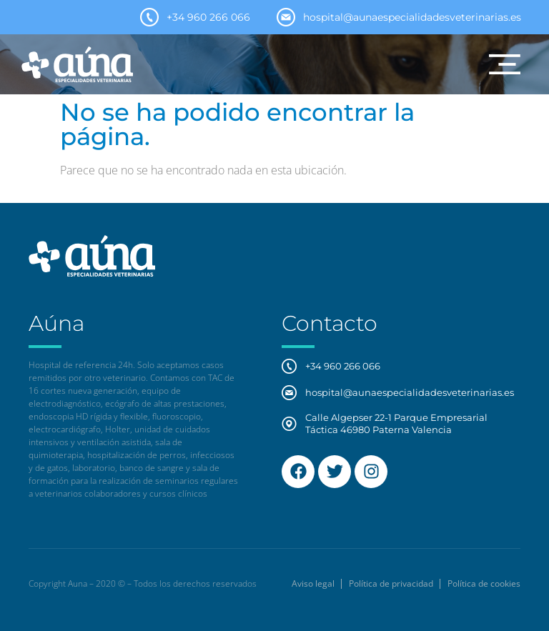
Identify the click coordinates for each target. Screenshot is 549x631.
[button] (505, 64)
